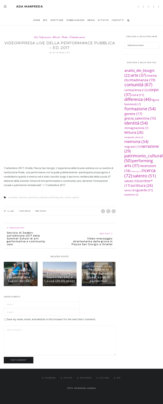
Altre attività (16, 270)
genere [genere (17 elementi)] (133, 113)
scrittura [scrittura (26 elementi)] (142, 185)
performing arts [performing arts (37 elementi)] (138, 163)
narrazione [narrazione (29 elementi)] (141, 148)
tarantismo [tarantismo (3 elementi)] (131, 194)
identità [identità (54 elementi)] (136, 123)
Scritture (57, 20)
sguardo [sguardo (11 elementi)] (144, 190)
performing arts (56, 197)
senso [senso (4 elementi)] (129, 190)
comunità (12, 197)
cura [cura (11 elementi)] (138, 95)
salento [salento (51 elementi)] (144, 176)
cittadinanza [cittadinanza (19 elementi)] (141, 80)
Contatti (118, 20)
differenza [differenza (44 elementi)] (137, 99)
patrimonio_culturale (37, 197)
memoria (22, 197)
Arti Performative (42, 37)
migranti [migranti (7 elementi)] (132, 146)
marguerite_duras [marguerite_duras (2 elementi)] (133, 137)
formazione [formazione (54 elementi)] (140, 108)
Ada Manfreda (29, 6)
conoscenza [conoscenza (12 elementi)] (136, 90)
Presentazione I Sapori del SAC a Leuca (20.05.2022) (59, 277)
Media (91, 20)
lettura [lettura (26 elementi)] (133, 132)
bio (45, 20)
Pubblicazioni (75, 20)
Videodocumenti (77, 37)
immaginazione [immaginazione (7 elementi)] (136, 128)
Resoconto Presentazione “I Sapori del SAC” (20, 277)
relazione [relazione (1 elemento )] (136, 171)
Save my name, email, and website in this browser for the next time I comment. (51, 319)
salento (75, 197)
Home (36, 20)
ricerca (67, 197)
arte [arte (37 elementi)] (138, 75)
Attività (103, 20)
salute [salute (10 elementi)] (131, 181)
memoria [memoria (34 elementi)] (136, 141)
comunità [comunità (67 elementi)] (138, 84)
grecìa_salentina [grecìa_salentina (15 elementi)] (140, 118)
